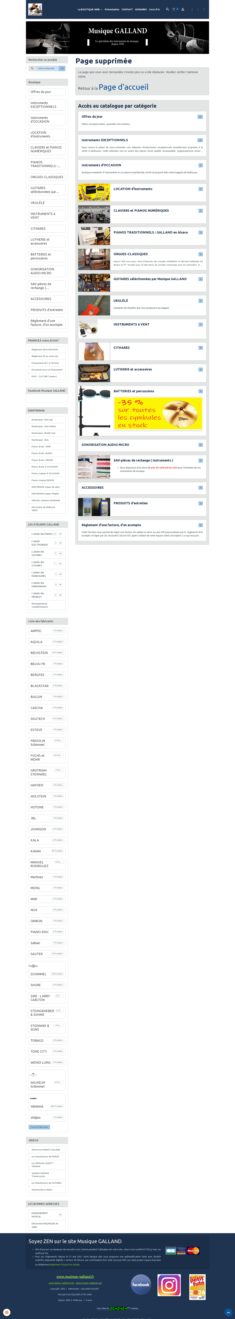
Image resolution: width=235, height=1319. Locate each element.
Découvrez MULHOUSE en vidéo (45, 1248)
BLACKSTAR (39, 702)
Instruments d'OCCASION (101, 166)
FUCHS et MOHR (37, 774)
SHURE (36, 1002)
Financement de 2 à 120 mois (46, 365)
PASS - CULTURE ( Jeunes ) (45, 382)
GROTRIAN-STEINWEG (39, 789)
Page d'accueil (124, 87)
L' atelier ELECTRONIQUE (40, 559)
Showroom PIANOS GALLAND (46, 1166)
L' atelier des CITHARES (38, 580)
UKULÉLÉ (121, 301)
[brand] (36, 9)
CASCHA (37, 724)
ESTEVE (36, 746)
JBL (33, 835)
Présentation (112, 9)
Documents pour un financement (42, 374)
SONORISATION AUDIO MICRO (105, 445)
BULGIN (36, 713)
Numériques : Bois (41, 452)
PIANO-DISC (40, 948)
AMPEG (36, 647)
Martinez (37, 894)
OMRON (36, 938)
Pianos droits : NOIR (41, 459)
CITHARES (122, 348)
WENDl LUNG (41, 1079)
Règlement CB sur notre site (46, 358)
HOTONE (37, 824)
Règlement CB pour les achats (64, 1287)
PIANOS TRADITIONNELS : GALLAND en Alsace (151, 233)
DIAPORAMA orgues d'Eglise (46, 508)
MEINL (35, 905)
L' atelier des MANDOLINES (39, 590)
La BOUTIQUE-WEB (89, 9)
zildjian (35, 1134)
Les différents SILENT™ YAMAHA (43, 1182)
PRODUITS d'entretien (131, 504)
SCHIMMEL (39, 991)
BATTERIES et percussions (134, 392)
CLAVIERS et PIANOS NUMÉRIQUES (141, 211)
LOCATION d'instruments (133, 189)
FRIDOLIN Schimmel (38, 759)
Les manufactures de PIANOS (46, 1173)
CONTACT (127, 9)
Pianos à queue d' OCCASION (46, 487)
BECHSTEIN (39, 669)
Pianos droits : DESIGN (43, 473)
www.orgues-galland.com (89, 1306)
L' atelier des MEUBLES (38, 611)
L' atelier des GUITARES (38, 570)
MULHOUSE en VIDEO (43, 1212)
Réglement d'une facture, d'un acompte (111, 526)
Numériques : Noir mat (43, 431)
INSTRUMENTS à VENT (131, 325)
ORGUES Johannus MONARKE (47, 515)
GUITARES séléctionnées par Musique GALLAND (150, 280)
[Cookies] (7, 1312)
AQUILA (36, 658)
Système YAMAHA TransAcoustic (41, 1193)
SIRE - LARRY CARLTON (40, 1015)
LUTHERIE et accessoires (133, 370)
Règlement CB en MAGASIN (45, 351)
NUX (34, 927)
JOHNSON (38, 846)
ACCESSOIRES (93, 488)
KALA (35, 857)
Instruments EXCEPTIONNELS (105, 141)
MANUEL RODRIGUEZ (39, 881)
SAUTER (37, 970)
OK (62, 69)
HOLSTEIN (38, 813)
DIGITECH (38, 735)
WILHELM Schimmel (38, 1101)
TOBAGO (37, 1057)
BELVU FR (38, 680)
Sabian (35, 960)
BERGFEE (37, 691)
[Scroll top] (228, 1312)
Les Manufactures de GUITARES (42, 1203)
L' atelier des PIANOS (42, 550)
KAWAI (36, 868)
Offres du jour (92, 117)
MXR (34, 916)
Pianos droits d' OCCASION (45, 480)
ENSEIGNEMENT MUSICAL (40, 1238)
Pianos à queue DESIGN (43, 494)
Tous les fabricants (39, 1144)
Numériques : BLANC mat (44, 445)
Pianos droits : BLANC (42, 466)
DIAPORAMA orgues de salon (46, 501)
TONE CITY (39, 1068)
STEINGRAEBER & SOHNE (42, 1029)
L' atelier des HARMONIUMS (39, 601)
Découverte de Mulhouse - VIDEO (45, 524)
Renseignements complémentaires (40, 622)
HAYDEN (37, 802)
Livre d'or (154, 9)
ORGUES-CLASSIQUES (131, 255)
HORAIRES (141, 9)
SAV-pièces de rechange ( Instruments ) (143, 461)
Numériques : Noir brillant (44, 438)
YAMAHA (37, 1123)
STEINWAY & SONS (40, 1044)
